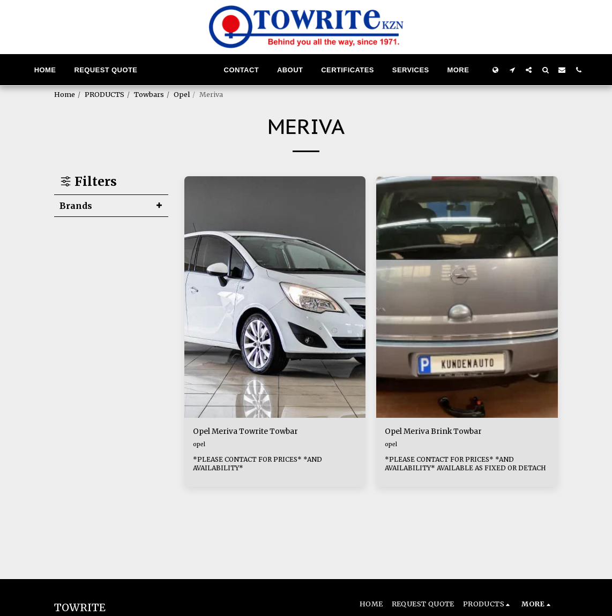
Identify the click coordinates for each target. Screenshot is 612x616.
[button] (512, 69)
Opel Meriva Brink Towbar (442, 432)
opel (199, 445)
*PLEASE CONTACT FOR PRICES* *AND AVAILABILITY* (261, 469)
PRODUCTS (104, 94)
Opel (182, 94)
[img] (275, 297)
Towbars (149, 94)
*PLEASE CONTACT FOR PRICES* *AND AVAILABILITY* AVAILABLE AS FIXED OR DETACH (454, 469)
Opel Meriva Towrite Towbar (255, 432)
